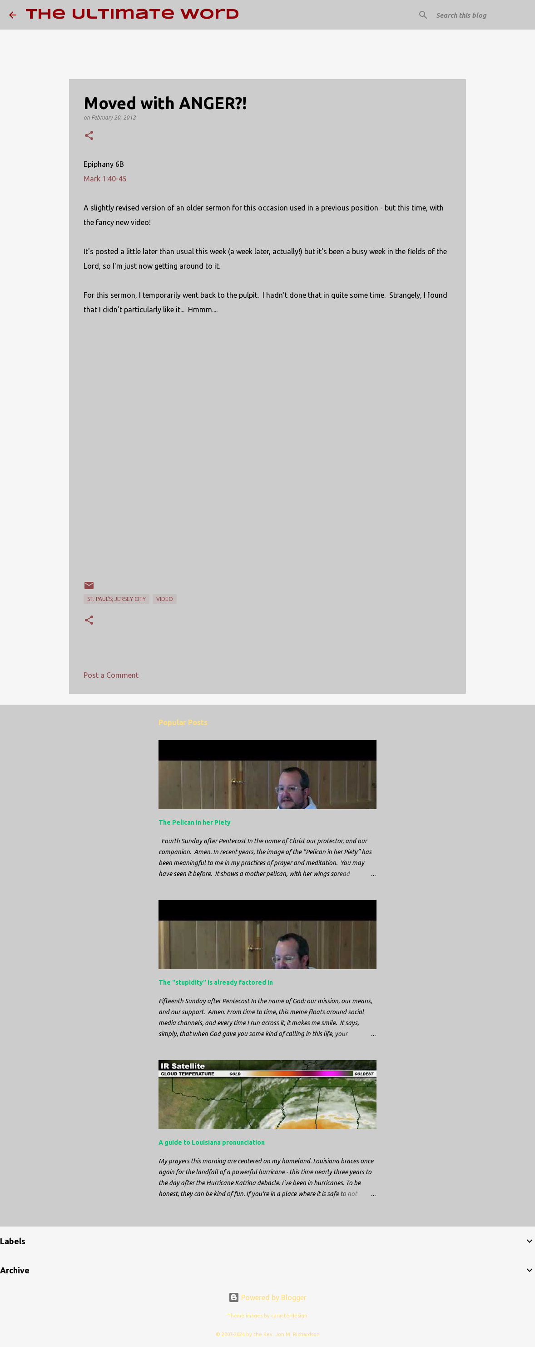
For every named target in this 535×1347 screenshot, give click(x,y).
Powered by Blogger (267, 1297)
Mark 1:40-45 (105, 179)
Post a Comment (111, 675)
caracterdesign (289, 1315)
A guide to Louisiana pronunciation (212, 1142)
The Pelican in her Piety (195, 822)
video (164, 599)
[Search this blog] (480, 15)
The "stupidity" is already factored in (216, 982)
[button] (89, 136)
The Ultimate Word (132, 15)
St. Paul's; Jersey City (116, 599)
